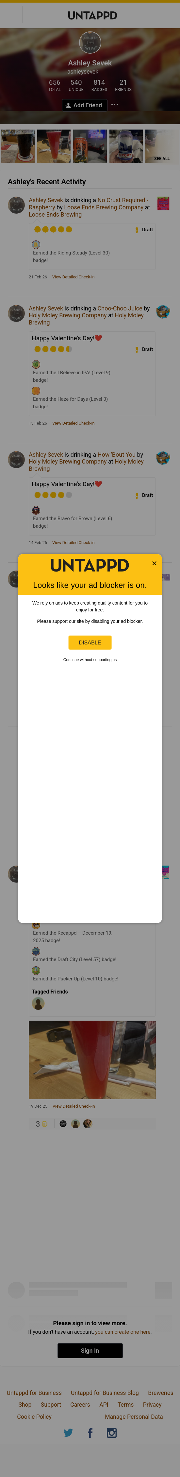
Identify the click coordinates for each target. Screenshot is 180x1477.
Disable (90, 642)
